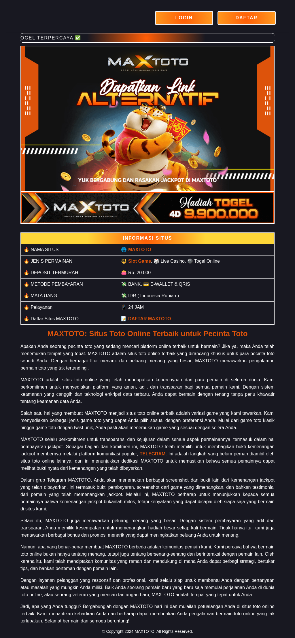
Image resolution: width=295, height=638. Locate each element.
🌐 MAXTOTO (136, 249)
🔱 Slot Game (136, 261)
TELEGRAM (153, 453)
